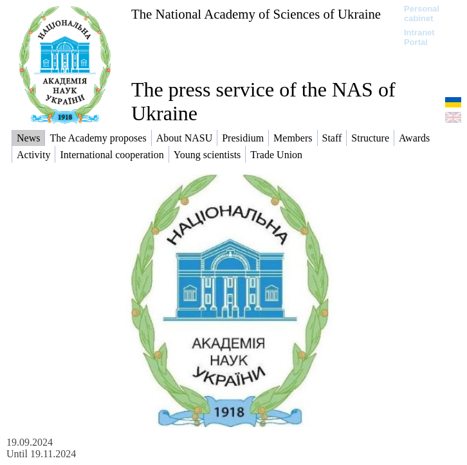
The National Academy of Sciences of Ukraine (256, 13)
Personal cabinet (421, 13)
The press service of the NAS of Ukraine (263, 101)
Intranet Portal (419, 37)
